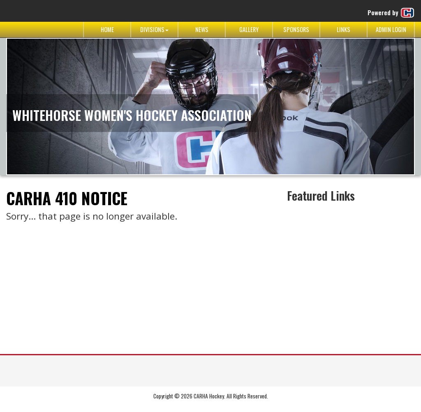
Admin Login (391, 29)
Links (343, 29)
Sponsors (296, 29)
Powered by (391, 13)
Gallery (249, 29)
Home (107, 29)
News (201, 29)
